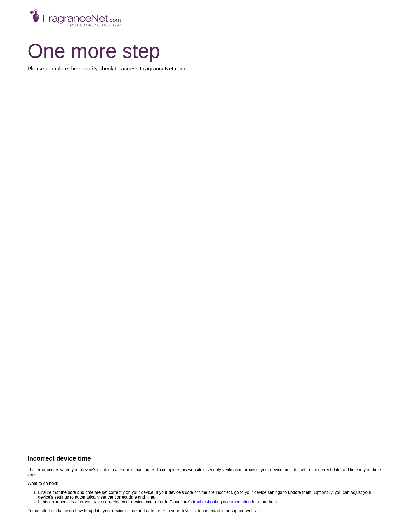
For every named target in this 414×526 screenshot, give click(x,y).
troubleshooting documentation (222, 502)
